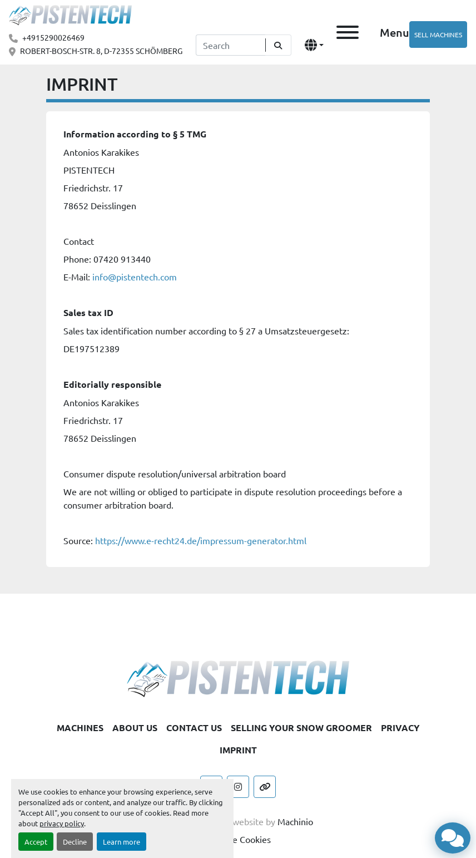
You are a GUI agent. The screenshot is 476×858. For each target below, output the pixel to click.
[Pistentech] (238, 677)
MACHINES (80, 727)
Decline (75, 841)
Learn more (121, 841)
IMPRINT (238, 750)
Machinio (295, 821)
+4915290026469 (53, 37)
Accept (35, 841)
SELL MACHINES (438, 34)
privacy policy (61, 823)
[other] (265, 787)
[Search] (230, 45)
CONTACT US (194, 727)
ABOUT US (134, 727)
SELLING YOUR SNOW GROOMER (301, 727)
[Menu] (347, 32)
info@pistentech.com (134, 276)
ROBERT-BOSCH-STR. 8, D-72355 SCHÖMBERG (101, 51)
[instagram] (238, 787)
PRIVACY (400, 727)
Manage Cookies (238, 839)
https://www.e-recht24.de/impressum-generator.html (200, 540)
